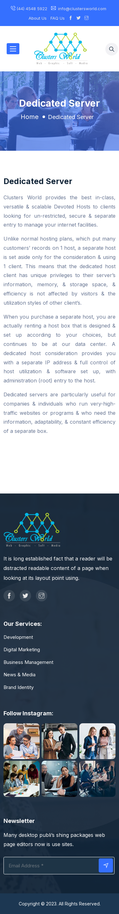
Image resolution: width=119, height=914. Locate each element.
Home (30, 117)
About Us (38, 18)
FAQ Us (57, 18)
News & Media (19, 675)
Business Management (28, 662)
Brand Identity (18, 687)
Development (18, 637)
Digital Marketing (21, 649)
